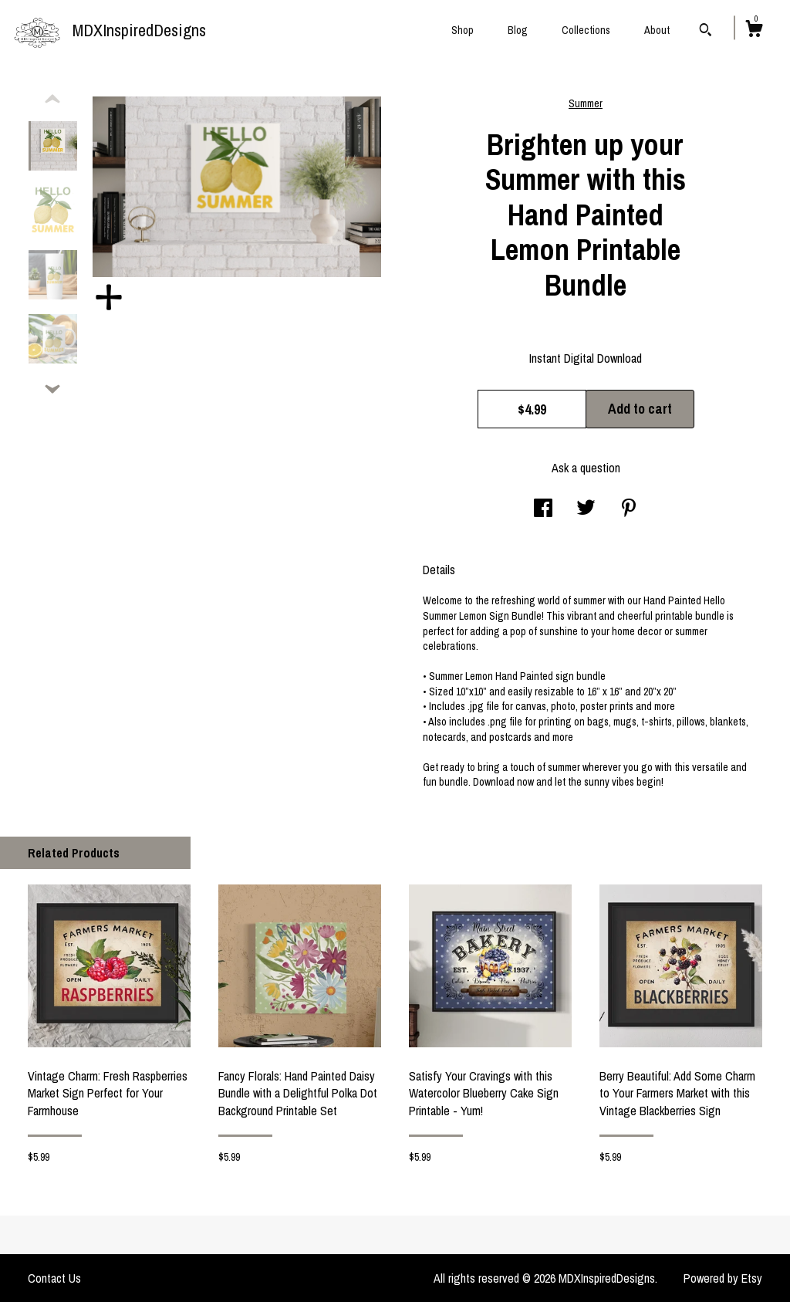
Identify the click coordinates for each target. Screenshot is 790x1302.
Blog (518, 30)
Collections (586, 30)
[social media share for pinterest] (629, 509)
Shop (462, 30)
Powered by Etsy (723, 1278)
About (657, 30)
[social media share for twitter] (586, 509)
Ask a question (586, 467)
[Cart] (753, 30)
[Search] (705, 31)
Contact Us (54, 1278)
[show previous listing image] (52, 99)
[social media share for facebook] (543, 509)
